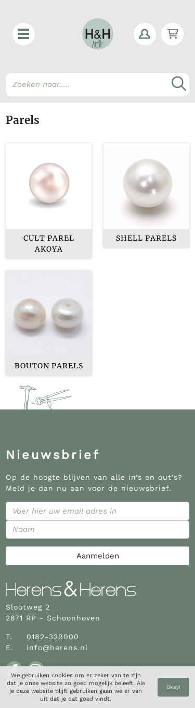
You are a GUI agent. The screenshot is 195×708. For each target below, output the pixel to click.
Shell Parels (146, 238)
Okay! (173, 687)
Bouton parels (49, 365)
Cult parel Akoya (48, 243)
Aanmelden (97, 556)
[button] (23, 34)
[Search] (97, 84)
